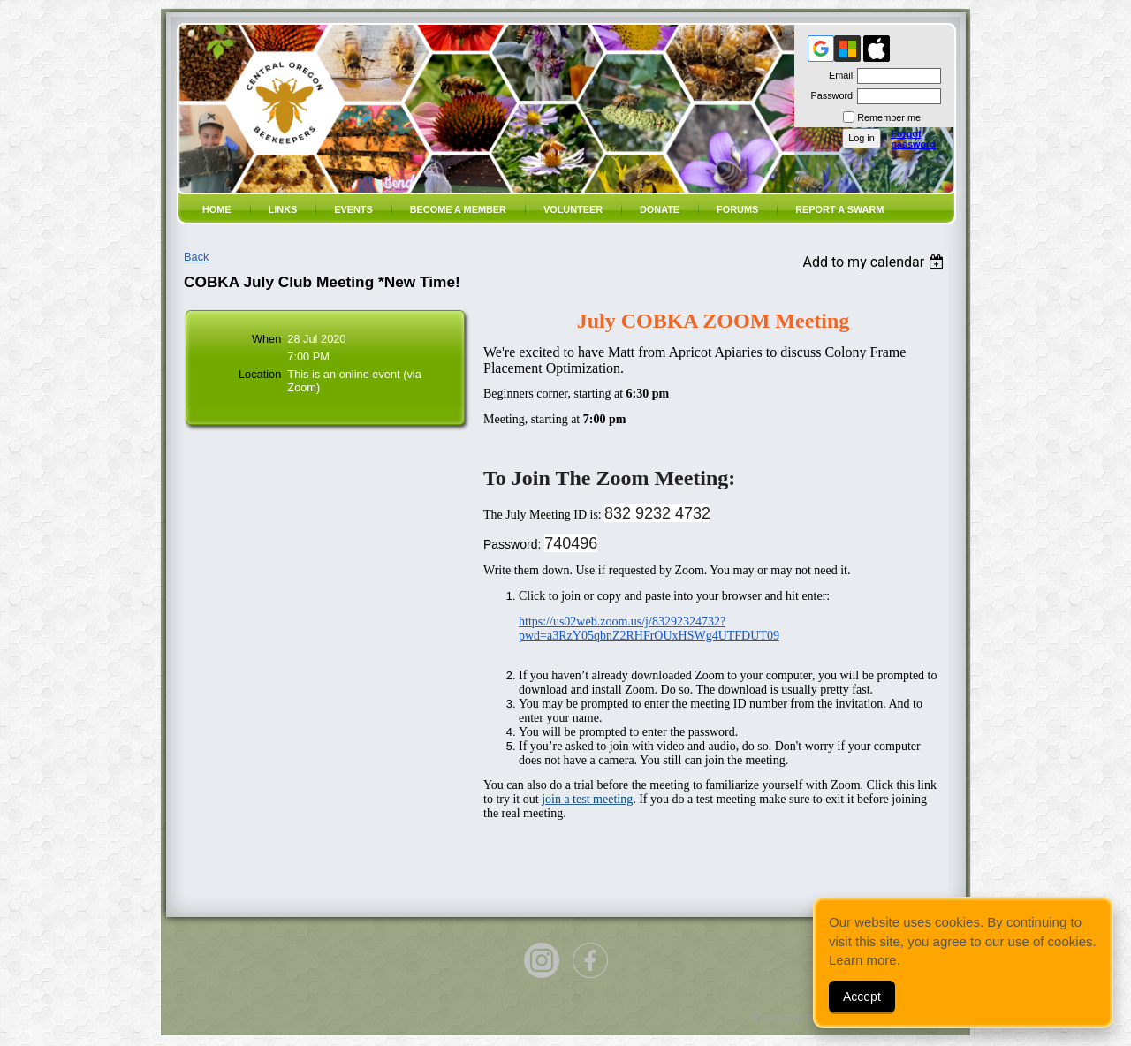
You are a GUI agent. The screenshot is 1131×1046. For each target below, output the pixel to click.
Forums (737, 209)
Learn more (863, 959)
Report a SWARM (839, 209)
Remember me (889, 117)
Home (217, 209)
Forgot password (913, 138)
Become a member (458, 209)
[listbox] (875, 262)
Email (838, 75)
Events (353, 209)
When (266, 338)
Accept (862, 996)
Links (283, 209)
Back (196, 256)
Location (260, 374)
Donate (659, 209)
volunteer (573, 209)
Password (828, 95)
